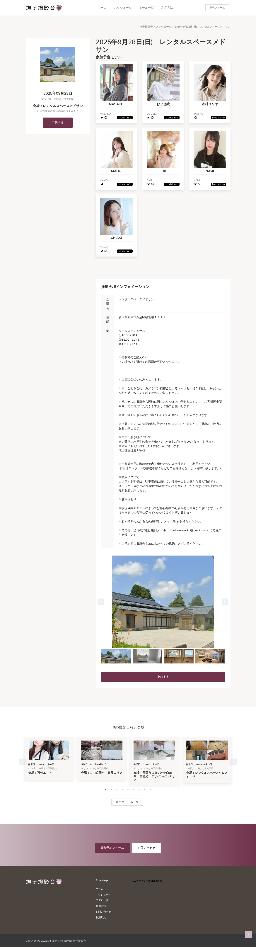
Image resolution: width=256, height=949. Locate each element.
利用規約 (101, 919)
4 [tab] (122, 791)
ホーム (102, 7)
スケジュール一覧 (127, 803)
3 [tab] (117, 791)
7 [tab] (139, 791)
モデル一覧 (146, 7)
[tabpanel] (163, 603)
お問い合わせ (147, 849)
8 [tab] (144, 791)
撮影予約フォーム (112, 849)
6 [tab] (133, 791)
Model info (124, 117)
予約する (58, 122)
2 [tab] (111, 791)
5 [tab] (128, 791)
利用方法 (167, 7)
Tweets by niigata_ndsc (147, 882)
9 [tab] (150, 791)
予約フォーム (217, 7)
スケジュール (123, 7)
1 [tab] (106, 791)
